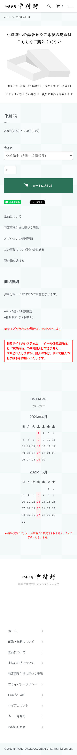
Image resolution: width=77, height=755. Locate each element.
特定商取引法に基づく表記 (21, 227)
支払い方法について (21, 663)
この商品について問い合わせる (24, 249)
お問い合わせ (16, 726)
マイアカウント (18, 705)
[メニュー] (71, 6)
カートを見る (16, 716)
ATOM (20, 694)
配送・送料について (21, 641)
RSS (11, 694)
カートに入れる (38, 185)
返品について (12, 216)
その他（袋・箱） (24, 17)
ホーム (7, 17)
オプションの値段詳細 (18, 238)
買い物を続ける (14, 260)
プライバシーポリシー (22, 684)
